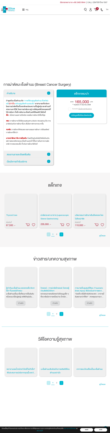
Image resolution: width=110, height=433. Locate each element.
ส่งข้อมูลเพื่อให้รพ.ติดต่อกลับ (81, 115)
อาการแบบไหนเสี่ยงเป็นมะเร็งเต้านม (90, 369)
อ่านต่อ (20, 303)
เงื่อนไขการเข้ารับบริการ (28, 162)
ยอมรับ (86, 430)
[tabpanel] (21, 211)
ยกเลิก (100, 430)
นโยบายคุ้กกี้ (40, 431)
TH (107, 9)
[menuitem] (25, 9)
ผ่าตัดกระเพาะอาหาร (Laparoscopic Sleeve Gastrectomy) (55, 217)
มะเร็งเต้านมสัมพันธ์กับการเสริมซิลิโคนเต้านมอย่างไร (55, 370)
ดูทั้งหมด (102, 235)
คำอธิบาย (28, 93)
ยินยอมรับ (82, 109)
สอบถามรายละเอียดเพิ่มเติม (28, 154)
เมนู (25, 9)
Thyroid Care (11, 215)
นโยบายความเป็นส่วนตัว (70, 429)
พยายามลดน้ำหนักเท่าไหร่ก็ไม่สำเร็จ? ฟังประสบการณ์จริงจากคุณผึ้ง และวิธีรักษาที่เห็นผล (21, 372)
